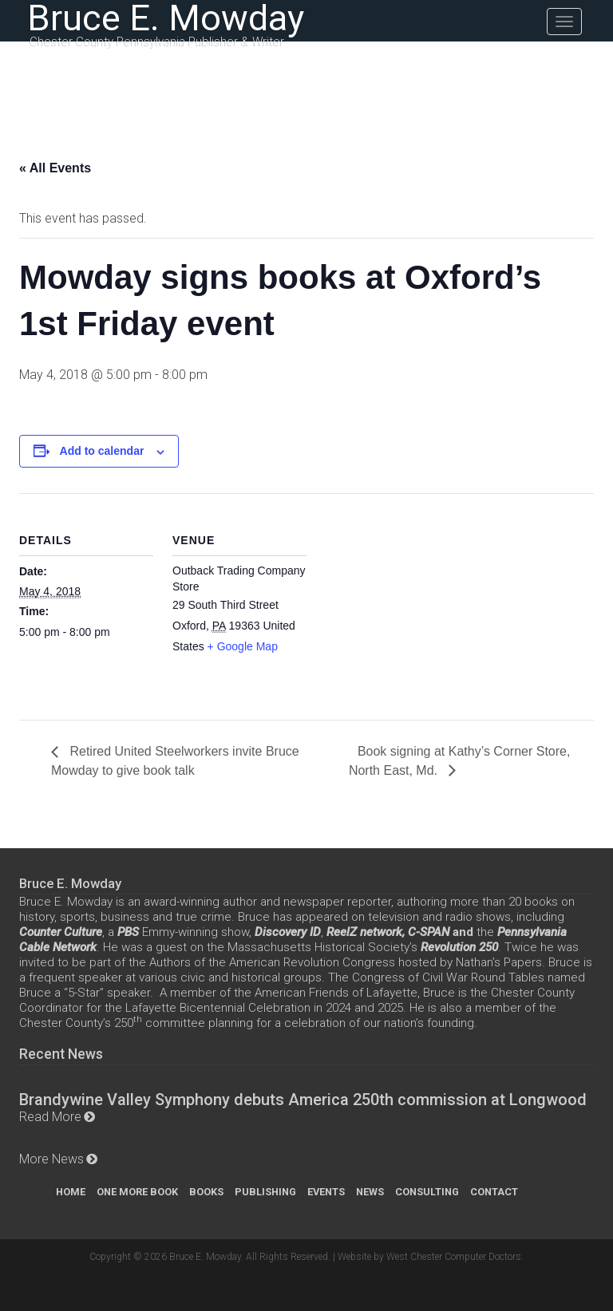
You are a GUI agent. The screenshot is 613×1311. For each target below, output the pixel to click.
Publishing (265, 1192)
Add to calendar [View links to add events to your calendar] (102, 450)
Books (206, 1192)
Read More (50, 1116)
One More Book (137, 1192)
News (370, 1192)
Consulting (427, 1192)
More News (51, 1159)
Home (70, 1192)
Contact (494, 1192)
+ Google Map (243, 646)
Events (326, 1192)
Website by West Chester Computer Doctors (429, 1256)
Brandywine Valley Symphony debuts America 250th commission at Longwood (303, 1099)
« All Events (55, 168)
